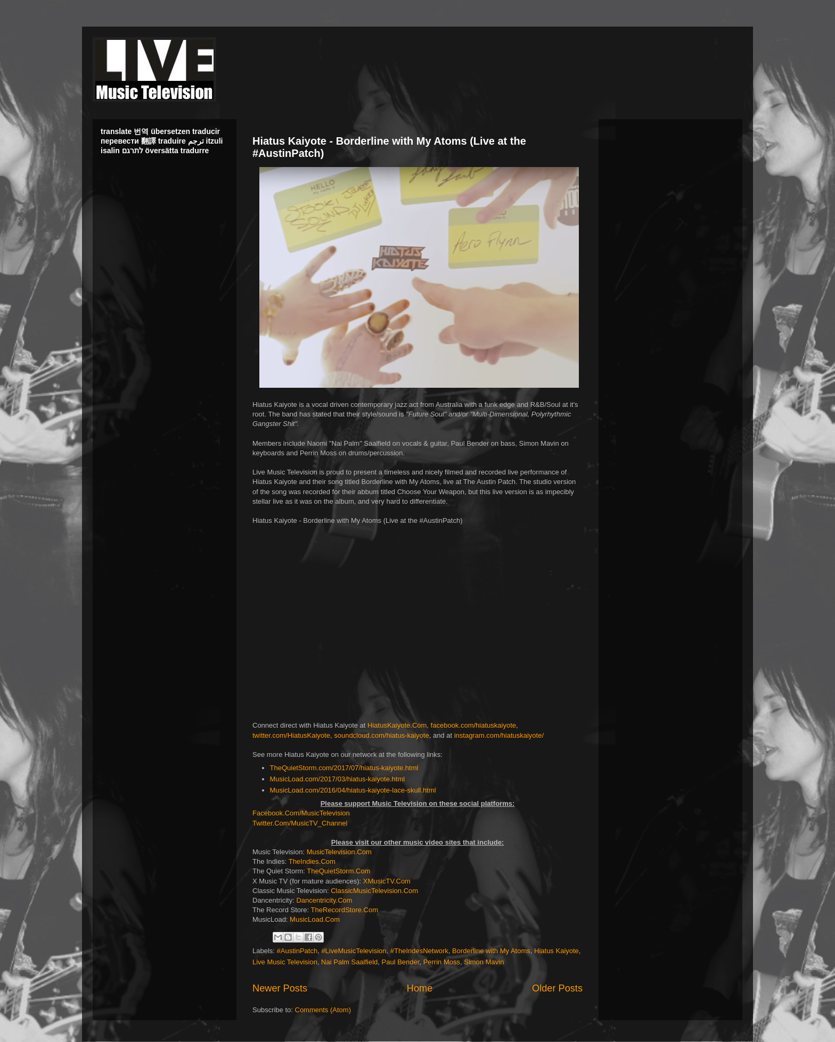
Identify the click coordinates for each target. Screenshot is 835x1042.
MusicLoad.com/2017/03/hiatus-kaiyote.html (337, 779)
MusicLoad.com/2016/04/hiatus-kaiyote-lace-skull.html (353, 790)
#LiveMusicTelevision (353, 951)
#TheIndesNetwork (419, 951)
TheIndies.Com (312, 861)
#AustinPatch (297, 951)
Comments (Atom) (323, 1010)
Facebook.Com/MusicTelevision (301, 813)
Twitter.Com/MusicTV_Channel (299, 823)
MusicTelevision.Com (339, 852)
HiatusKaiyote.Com (397, 725)
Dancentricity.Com (324, 900)
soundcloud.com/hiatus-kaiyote (381, 735)
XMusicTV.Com (387, 881)
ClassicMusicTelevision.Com (374, 891)
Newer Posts (279, 988)
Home (420, 988)
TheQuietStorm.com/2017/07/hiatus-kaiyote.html (344, 768)
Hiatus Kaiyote (556, 951)
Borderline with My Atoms (491, 951)
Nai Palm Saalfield (349, 962)
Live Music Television (284, 962)
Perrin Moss (441, 962)
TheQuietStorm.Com (338, 871)
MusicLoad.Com (315, 919)
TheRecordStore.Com (344, 910)
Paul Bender (401, 962)
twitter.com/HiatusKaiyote (291, 735)
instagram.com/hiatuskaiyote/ (499, 735)
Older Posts (557, 988)
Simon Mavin (484, 962)
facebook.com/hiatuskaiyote (473, 725)
